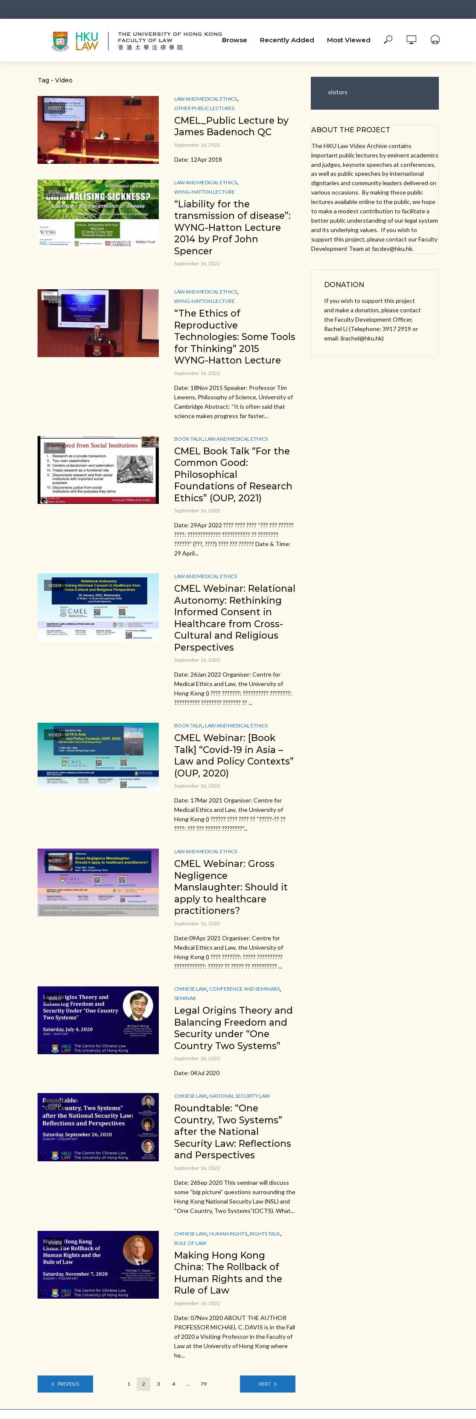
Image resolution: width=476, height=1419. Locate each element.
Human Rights (228, 1242)
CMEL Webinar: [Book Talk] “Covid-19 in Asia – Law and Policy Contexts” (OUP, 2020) (230, 761)
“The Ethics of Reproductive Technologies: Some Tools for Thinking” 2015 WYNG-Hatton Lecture (231, 339)
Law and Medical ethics (205, 99)
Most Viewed (349, 40)
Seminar (185, 1005)
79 (204, 1393)
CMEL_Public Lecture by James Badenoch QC (232, 126)
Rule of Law (190, 1251)
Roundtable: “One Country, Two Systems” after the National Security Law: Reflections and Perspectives (234, 1139)
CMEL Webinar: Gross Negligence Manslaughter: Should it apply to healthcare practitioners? (231, 893)
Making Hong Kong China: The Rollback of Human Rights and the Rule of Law (229, 1282)
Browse (234, 40)
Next (264, 1393)
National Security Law (239, 1103)
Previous (68, 1393)
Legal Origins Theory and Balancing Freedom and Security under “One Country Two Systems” (234, 1035)
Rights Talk (265, 1242)
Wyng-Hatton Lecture (204, 192)
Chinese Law (190, 995)
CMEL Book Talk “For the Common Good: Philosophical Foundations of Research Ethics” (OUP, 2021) (234, 477)
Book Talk (188, 441)
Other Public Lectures (204, 108)
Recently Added (287, 40)
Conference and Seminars (244, 995)
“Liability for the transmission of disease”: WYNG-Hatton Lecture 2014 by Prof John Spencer (234, 228)
